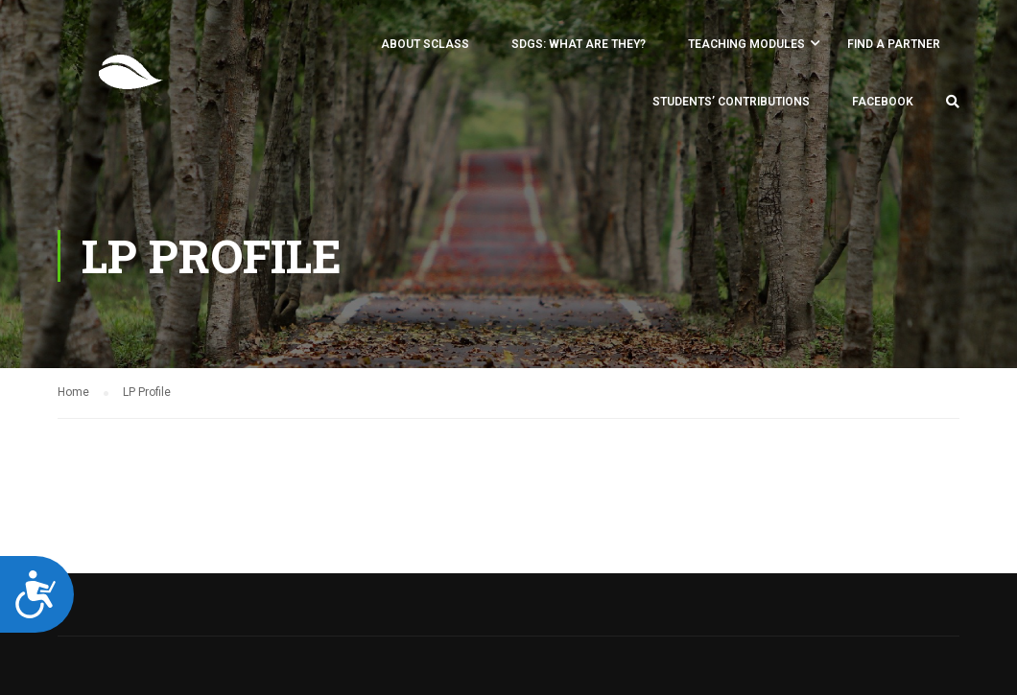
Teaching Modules (746, 44)
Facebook (882, 101)
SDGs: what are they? (578, 44)
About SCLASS (425, 44)
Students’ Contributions (731, 101)
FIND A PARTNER (893, 44)
